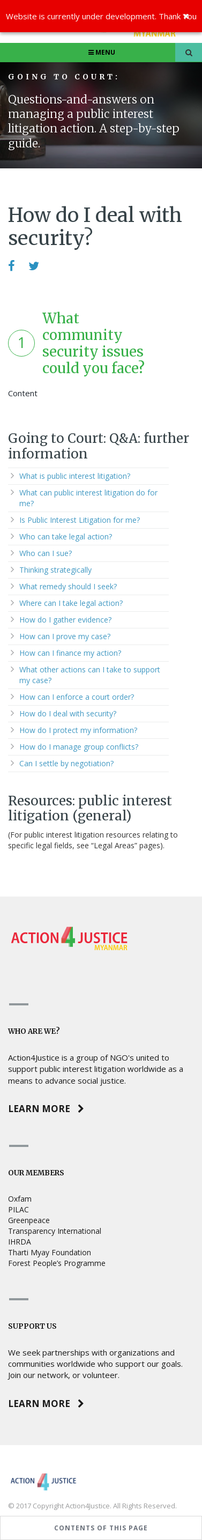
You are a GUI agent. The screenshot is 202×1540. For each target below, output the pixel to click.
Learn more (46, 1108)
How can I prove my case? (64, 636)
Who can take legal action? (65, 536)
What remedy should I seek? (68, 586)
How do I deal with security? (67, 713)
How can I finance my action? (70, 653)
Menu (101, 52)
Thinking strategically (55, 570)
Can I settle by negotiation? (66, 763)
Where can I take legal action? (71, 603)
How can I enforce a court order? (76, 697)
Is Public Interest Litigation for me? (79, 520)
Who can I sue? (45, 553)
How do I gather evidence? (65, 619)
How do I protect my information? (78, 730)
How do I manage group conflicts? (78, 747)
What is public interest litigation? (74, 476)
